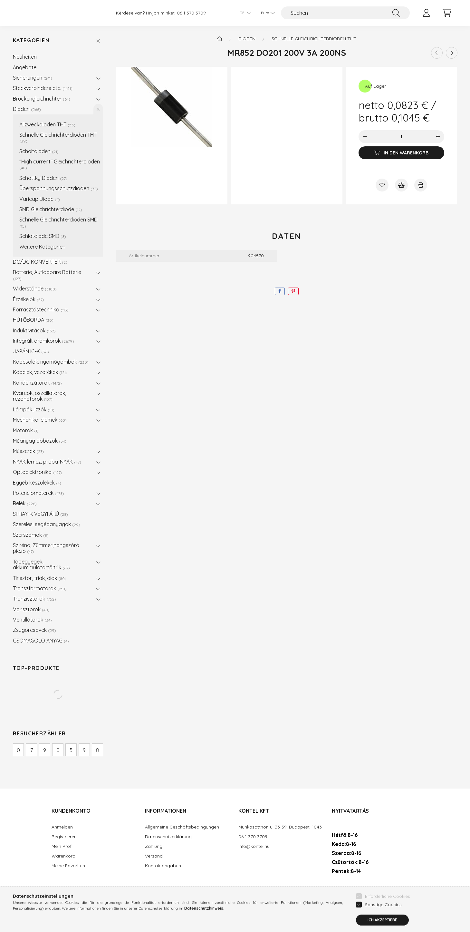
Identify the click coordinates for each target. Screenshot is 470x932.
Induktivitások (34, 330)
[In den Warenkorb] (402, 152)
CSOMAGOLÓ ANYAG (41, 640)
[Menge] (402, 136)
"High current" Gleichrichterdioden (59, 164)
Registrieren (64, 836)
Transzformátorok (40, 588)
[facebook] (280, 291)
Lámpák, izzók (33, 409)
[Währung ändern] (266, 12)
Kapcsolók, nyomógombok (51, 361)
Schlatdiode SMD (42, 236)
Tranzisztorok (34, 598)
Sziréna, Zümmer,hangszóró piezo (46, 548)
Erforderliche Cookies (387, 917)
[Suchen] (345, 12)
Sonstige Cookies (383, 925)
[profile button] (426, 12)
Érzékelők (28, 299)
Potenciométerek (38, 493)
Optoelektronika (37, 472)
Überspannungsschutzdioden (58, 188)
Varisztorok (31, 609)
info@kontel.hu (254, 846)
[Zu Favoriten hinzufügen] (382, 185)
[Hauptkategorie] (219, 39)
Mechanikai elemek (40, 420)
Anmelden (62, 827)
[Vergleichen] (401, 185)
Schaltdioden (39, 151)
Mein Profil (62, 846)
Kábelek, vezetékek (40, 372)
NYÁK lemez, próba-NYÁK (47, 461)
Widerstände (35, 288)
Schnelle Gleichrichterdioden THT (58, 137)
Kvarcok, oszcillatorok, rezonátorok (39, 396)
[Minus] (365, 137)
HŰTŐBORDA (33, 320)
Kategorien (31, 40)
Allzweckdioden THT (47, 124)
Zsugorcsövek (34, 630)
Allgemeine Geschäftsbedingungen (182, 827)
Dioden (27, 109)
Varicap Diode (39, 199)
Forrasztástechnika (41, 309)
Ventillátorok (32, 619)
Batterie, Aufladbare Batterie (47, 275)
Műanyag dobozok (39, 440)
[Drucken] (420, 185)
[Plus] (438, 137)
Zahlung (153, 846)
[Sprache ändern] (243, 12)
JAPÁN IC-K (31, 351)
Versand (154, 856)
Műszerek (28, 451)
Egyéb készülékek (37, 482)
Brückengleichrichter (41, 98)
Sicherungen (32, 77)
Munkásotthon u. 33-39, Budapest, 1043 (280, 827)
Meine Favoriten (68, 865)
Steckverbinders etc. (42, 88)
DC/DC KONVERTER (40, 262)
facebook (333, 890)
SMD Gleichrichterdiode (50, 209)
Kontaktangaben (163, 865)
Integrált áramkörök (43, 341)
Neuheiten (25, 57)
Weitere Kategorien (42, 246)
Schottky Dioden (43, 178)
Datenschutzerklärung (168, 836)
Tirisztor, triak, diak (39, 578)
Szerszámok (31, 535)
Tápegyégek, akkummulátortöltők (41, 564)
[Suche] (396, 12)
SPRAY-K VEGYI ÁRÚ (40, 514)
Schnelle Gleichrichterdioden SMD (58, 222)
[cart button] (447, 12)
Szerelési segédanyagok (46, 524)
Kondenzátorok (37, 382)
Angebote (24, 67)
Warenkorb (63, 856)
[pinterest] (293, 291)
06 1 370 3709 (191, 13)
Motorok (26, 430)
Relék (25, 503)
